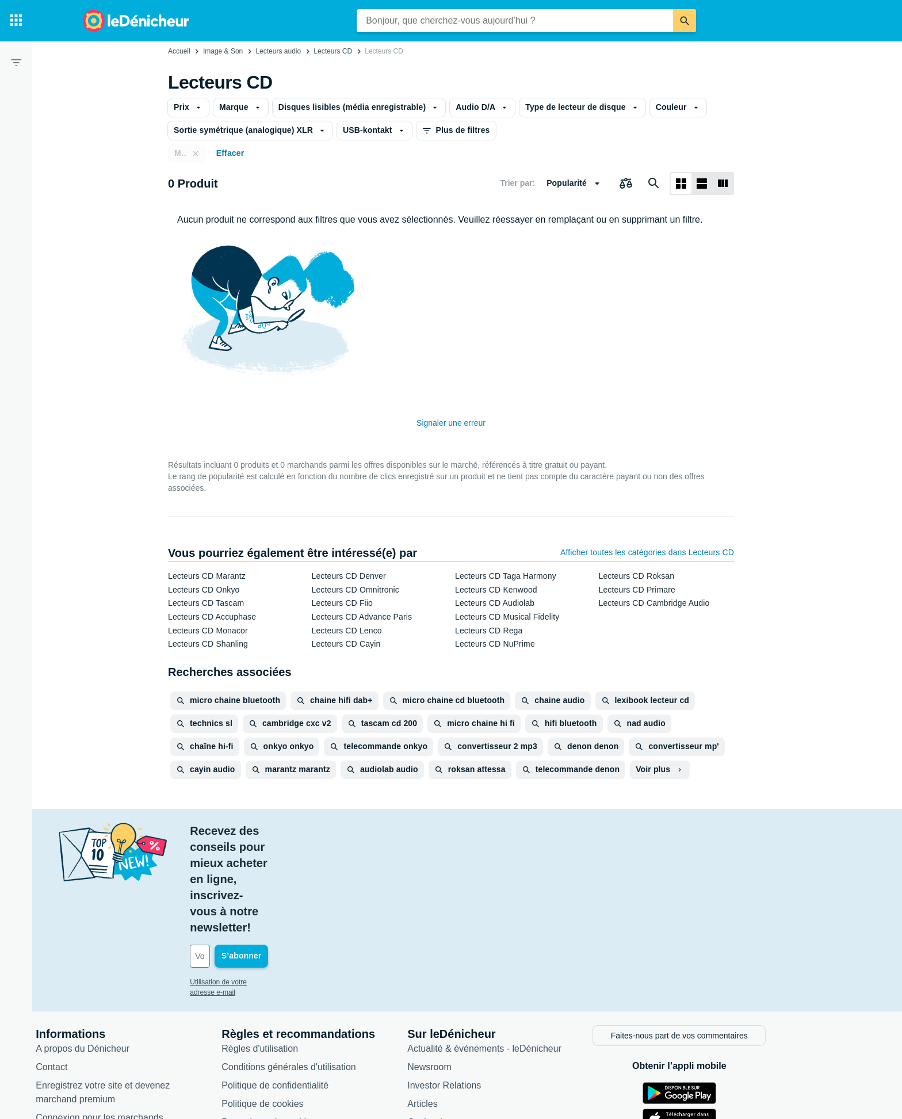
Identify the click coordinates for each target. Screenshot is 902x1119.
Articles (473, 1005)
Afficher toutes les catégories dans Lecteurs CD (647, 552)
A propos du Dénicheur (133, 950)
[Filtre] (16, 62)
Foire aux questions (126, 1037)
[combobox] (515, 20)
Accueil (179, 51)
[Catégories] (16, 20)
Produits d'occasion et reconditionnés (534, 1042)
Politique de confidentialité (325, 987)
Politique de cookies (313, 1005)
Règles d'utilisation (310, 950)
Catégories (480, 1024)
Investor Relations (495, 987)
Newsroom (480, 968)
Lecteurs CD (333, 51)
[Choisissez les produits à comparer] (625, 183)
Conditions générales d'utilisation (339, 968)
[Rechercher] (684, 20)
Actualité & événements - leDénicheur (535, 950)
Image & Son (223, 51)
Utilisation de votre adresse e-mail (292, 885)
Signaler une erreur (451, 422)
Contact (102, 968)
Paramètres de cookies (319, 1024)
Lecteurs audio (278, 51)
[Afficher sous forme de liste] (701, 183)
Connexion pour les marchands (149, 1019)
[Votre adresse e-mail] (318, 859)
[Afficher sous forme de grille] (681, 183)
